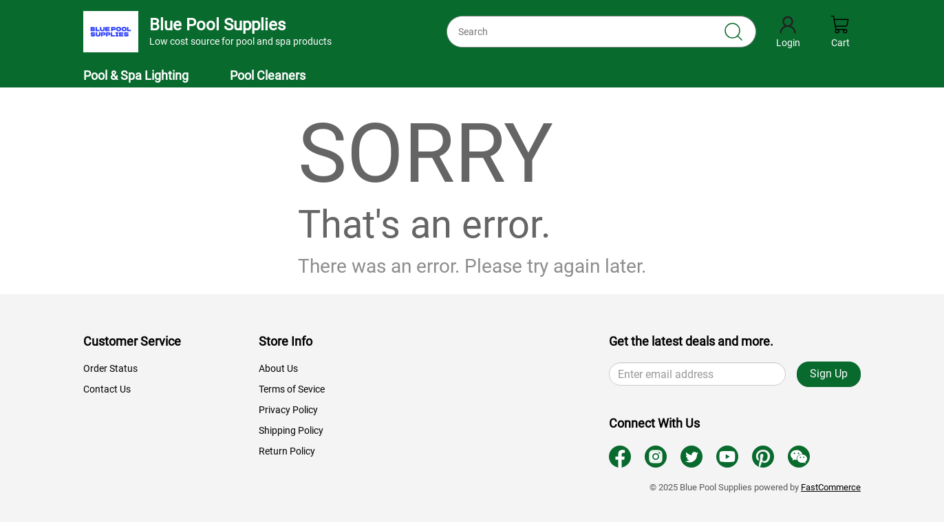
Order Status (110, 368)
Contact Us (107, 389)
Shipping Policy (291, 430)
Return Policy (287, 451)
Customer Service (132, 341)
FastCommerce (831, 487)
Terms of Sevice (292, 389)
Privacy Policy (288, 409)
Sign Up (829, 373)
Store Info (285, 341)
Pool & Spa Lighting (136, 75)
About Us (278, 368)
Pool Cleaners (267, 75)
